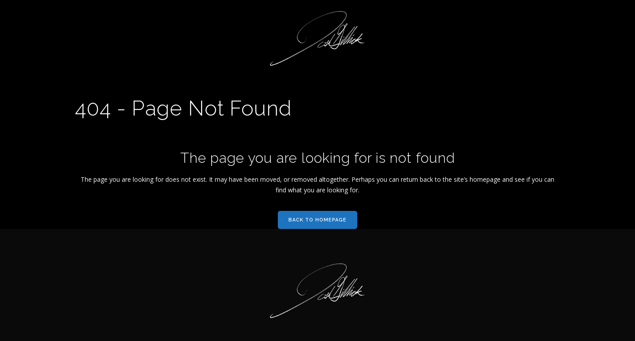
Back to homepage (317, 220)
